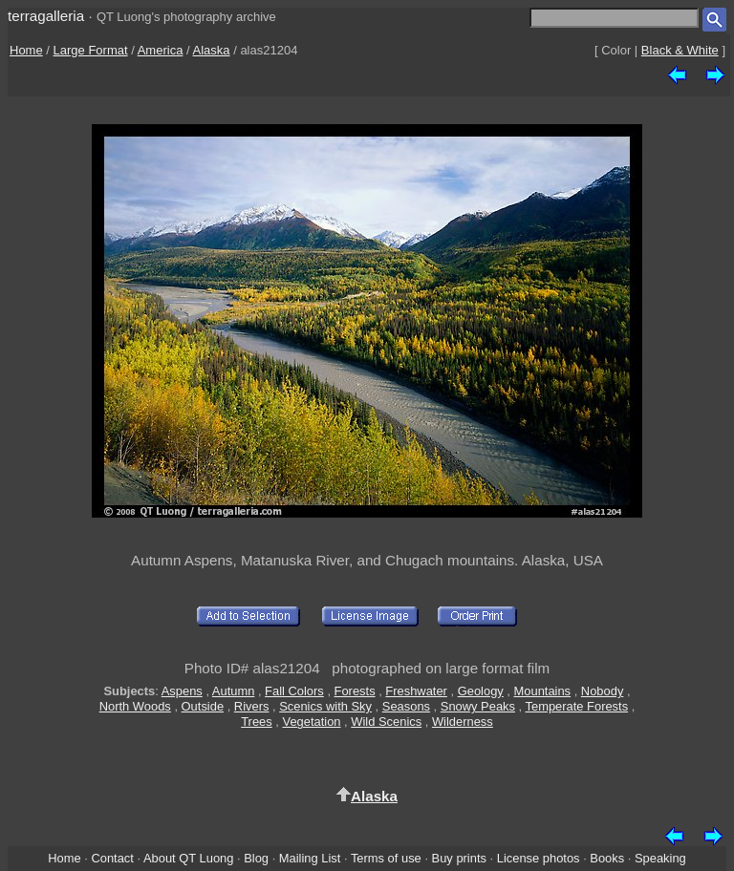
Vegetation (312, 721)
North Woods (135, 706)
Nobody (602, 691)
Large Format (91, 50)
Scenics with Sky (325, 706)
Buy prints (459, 858)
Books (607, 858)
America (161, 50)
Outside (203, 706)
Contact (112, 858)
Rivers (252, 706)
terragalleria (46, 16)
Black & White (680, 50)
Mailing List (310, 858)
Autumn (233, 691)
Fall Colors (294, 691)
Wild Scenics (386, 721)
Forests (355, 691)
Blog (256, 858)
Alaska (211, 50)
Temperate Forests (577, 706)
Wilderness (462, 721)
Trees (256, 721)
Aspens (182, 691)
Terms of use (386, 858)
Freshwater (416, 691)
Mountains (543, 691)
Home (26, 50)
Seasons (406, 706)
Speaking (660, 858)
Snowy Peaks (478, 706)
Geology (481, 691)
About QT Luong (188, 858)
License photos (538, 858)
